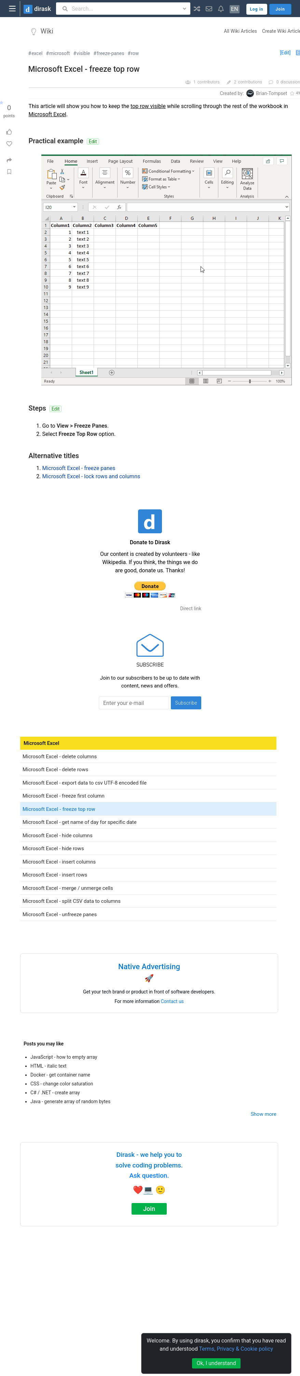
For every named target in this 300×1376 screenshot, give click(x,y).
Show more (263, 1114)
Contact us (172, 1001)
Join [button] (280, 9)
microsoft (59, 53)
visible (83, 53)
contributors (208, 82)
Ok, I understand (216, 1363)
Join (149, 1208)
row (135, 53)
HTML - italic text (48, 1066)
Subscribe (186, 703)
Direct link (190, 608)
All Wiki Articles (240, 31)
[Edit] (285, 52)
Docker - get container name (60, 1075)
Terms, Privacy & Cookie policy (236, 1349)
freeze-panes (110, 53)
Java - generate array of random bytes (70, 1101)
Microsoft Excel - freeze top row (84, 69)
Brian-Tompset (271, 93)
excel (36, 53)
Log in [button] (256, 9)
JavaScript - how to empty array (63, 1057)
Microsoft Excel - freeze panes (78, 468)
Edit (93, 141)
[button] (197, 8)
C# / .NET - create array (55, 1092)
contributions (250, 82)
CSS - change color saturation (61, 1083)
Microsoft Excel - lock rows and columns (91, 476)
